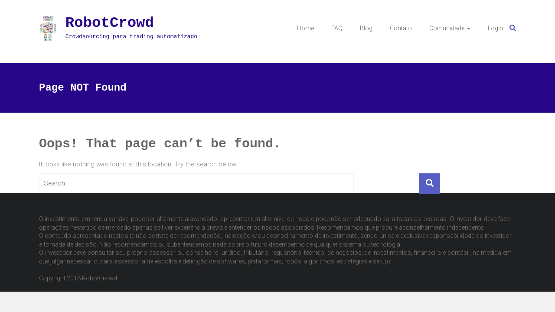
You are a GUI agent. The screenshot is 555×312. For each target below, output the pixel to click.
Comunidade (446, 28)
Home (305, 28)
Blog (366, 28)
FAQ (337, 28)
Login (495, 28)
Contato (401, 28)
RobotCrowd (109, 23)
